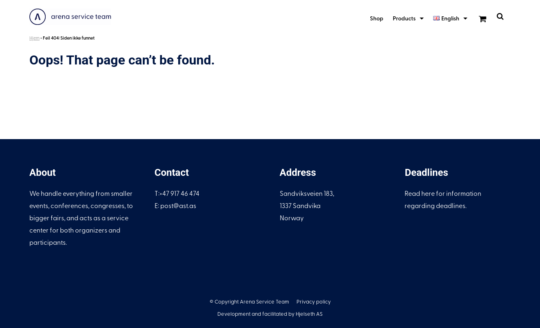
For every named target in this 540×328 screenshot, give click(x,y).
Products (404, 18)
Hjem (34, 38)
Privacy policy (314, 301)
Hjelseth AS (309, 313)
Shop (376, 18)
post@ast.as (178, 205)
